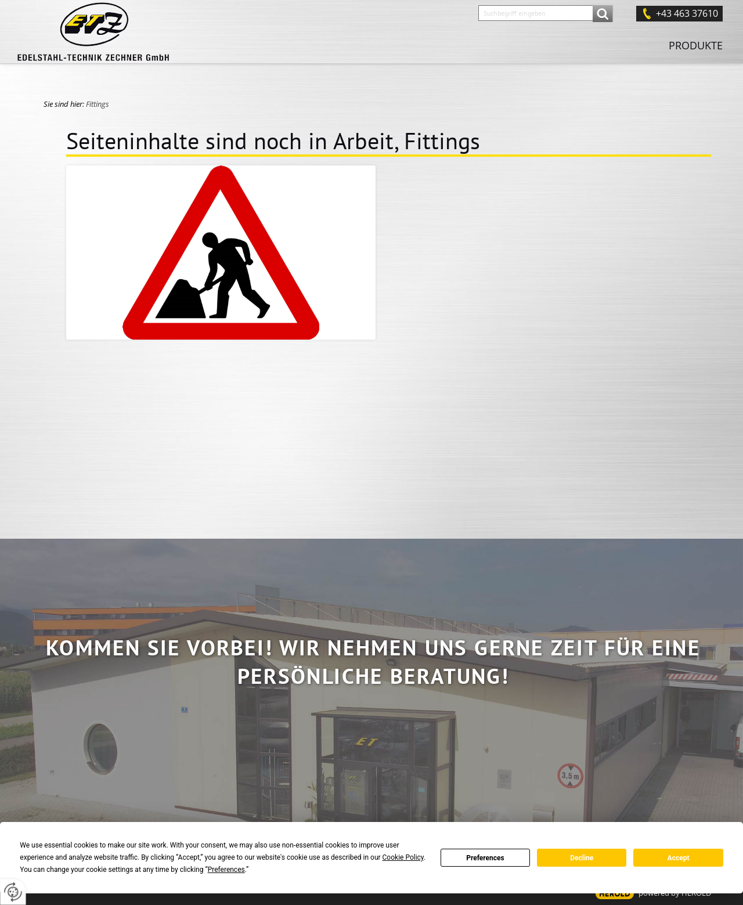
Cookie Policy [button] (403, 857)
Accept (679, 858)
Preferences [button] (226, 870)
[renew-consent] (13, 892)
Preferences (485, 858)
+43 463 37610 (687, 13)
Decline (581, 858)
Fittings (97, 104)
